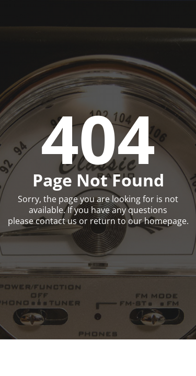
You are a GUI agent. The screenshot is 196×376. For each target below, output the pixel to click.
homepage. (166, 221)
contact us (56, 221)
